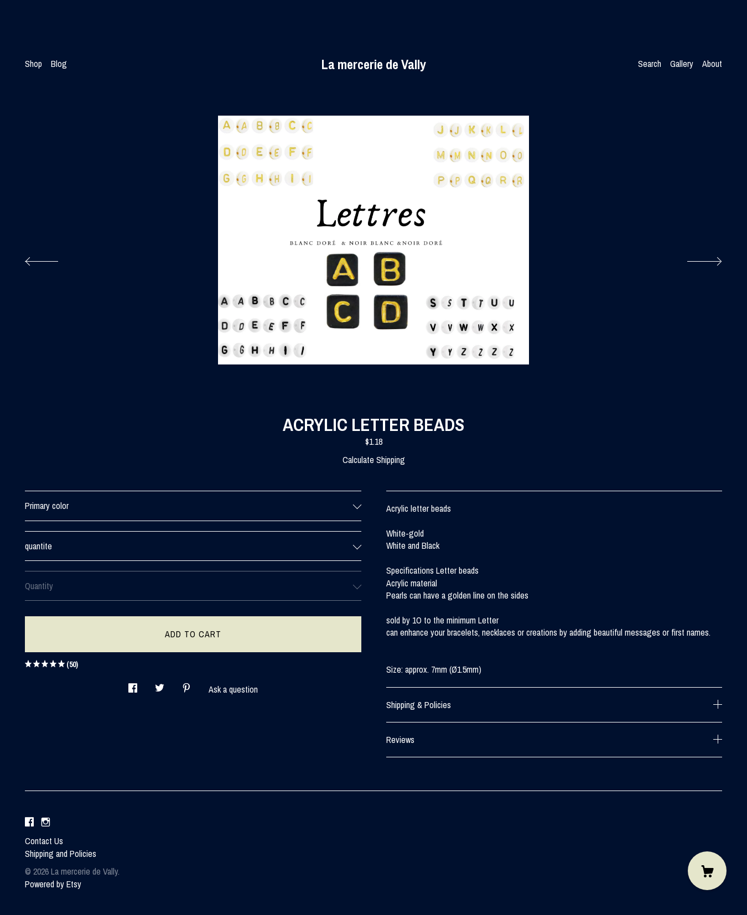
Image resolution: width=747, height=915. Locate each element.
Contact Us (44, 841)
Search (649, 64)
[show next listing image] (694, 258)
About (712, 64)
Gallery (681, 64)
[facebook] (29, 822)
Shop (33, 64)
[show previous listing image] (52, 258)
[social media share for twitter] (159, 684)
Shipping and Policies (60, 854)
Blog (59, 64)
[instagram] (46, 822)
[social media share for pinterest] (186, 684)
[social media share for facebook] (132, 684)
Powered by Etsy (53, 884)
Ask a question (233, 689)
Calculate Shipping (374, 460)
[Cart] (707, 870)
